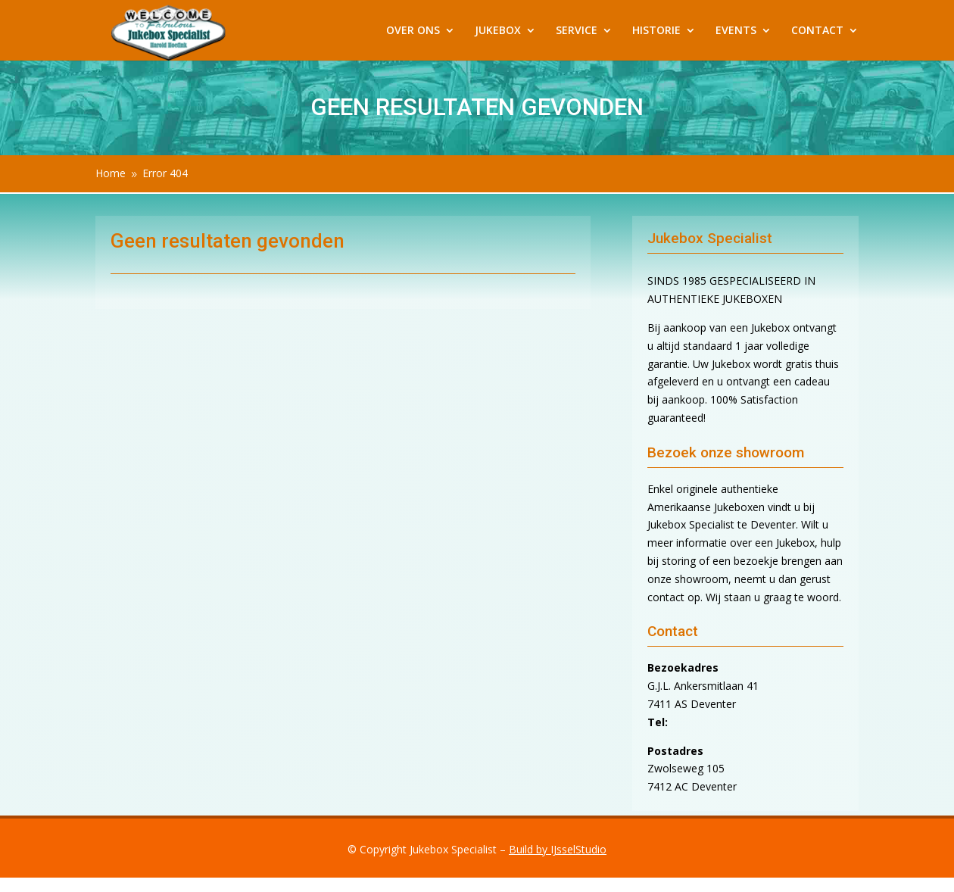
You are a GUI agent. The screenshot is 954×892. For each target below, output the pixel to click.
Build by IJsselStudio (557, 849)
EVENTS (736, 31)
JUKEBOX (498, 31)
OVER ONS (413, 31)
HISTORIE (656, 31)
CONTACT (817, 31)
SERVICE (576, 31)
